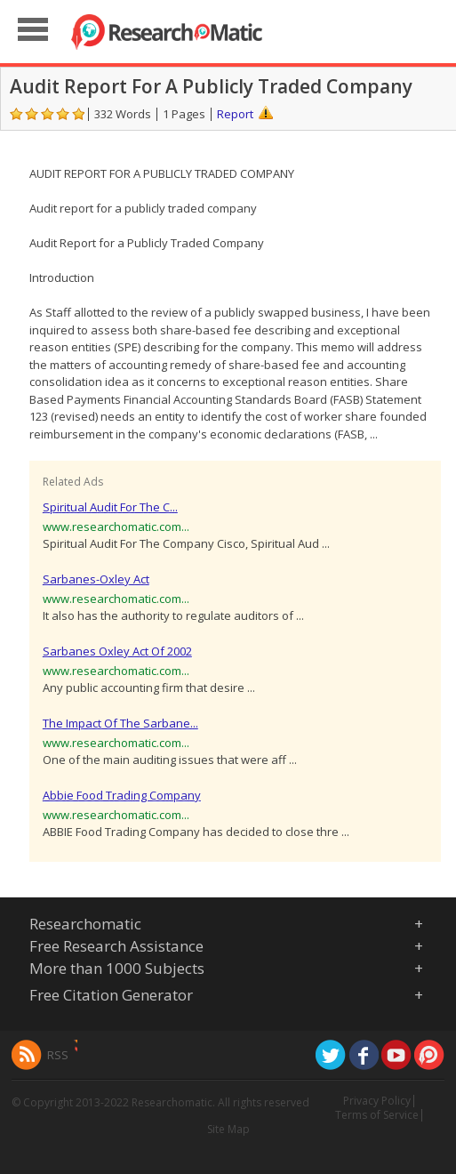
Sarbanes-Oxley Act (96, 579)
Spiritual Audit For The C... (110, 507)
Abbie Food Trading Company (122, 795)
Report (235, 114)
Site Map (228, 1129)
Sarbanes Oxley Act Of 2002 (117, 651)
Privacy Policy (377, 1100)
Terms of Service (377, 1114)
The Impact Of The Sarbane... (120, 723)
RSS (57, 1055)
